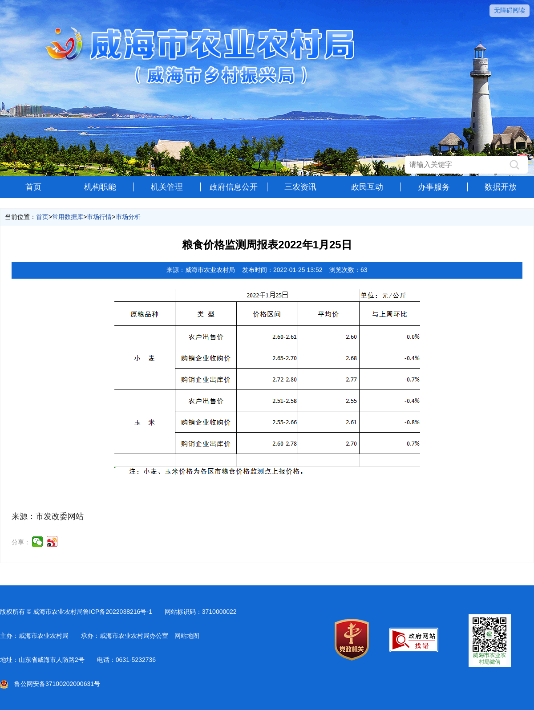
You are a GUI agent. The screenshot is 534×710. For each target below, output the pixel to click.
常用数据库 (67, 216)
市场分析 (128, 216)
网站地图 (186, 635)
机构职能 (100, 187)
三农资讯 (300, 187)
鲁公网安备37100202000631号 (50, 683)
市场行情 (99, 216)
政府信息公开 (234, 187)
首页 (33, 187)
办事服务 (434, 187)
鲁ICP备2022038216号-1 (117, 611)
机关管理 (167, 187)
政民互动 (367, 187)
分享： (21, 542)
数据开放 (501, 187)
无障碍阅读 (509, 10)
